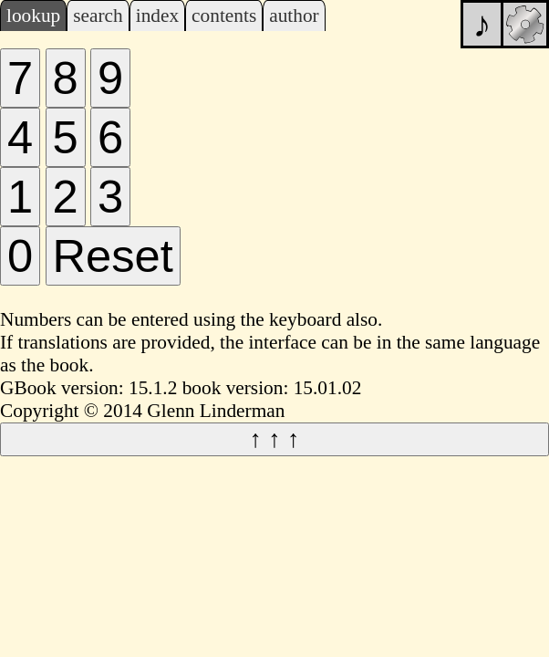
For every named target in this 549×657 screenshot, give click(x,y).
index (157, 15)
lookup (33, 15)
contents (224, 15)
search (97, 15)
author (294, 15)
